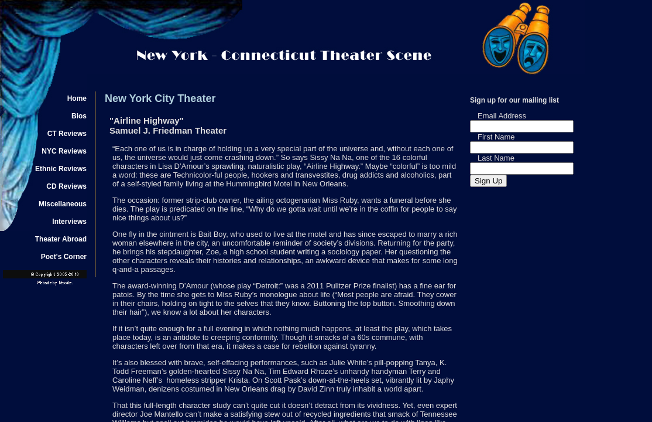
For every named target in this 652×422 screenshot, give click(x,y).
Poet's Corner (64, 257)
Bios (79, 116)
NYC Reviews (64, 151)
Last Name (496, 158)
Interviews (69, 221)
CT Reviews (67, 134)
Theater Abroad (61, 239)
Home (77, 98)
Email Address (502, 115)
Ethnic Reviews (61, 169)
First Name (496, 136)
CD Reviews (66, 186)
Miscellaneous (63, 204)
